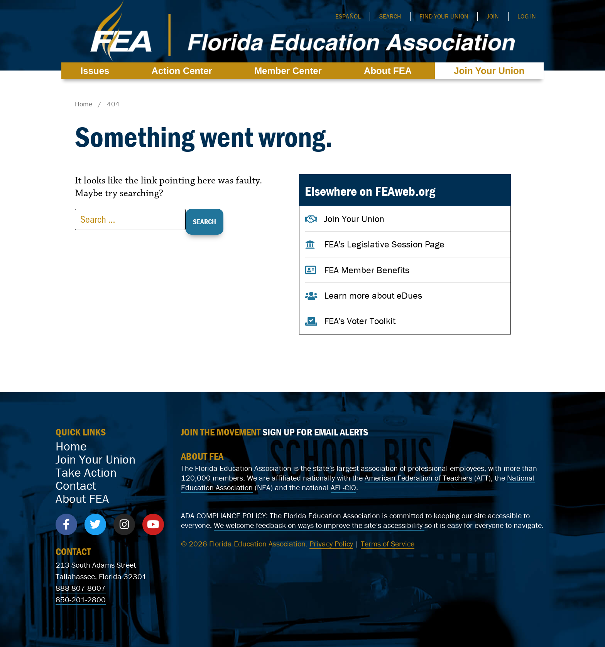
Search (390, 16)
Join (493, 16)
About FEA (390, 71)
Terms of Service (387, 543)
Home (71, 446)
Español (348, 16)
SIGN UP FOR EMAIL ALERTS (315, 432)
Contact (76, 485)
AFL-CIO (343, 487)
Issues (97, 71)
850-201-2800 (81, 599)
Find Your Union (443, 16)
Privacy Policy (331, 543)
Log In (526, 16)
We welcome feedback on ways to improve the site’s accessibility (319, 525)
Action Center (184, 71)
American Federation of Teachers (418, 477)
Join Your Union (489, 71)
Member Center (290, 71)
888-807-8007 (81, 588)
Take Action (86, 472)
